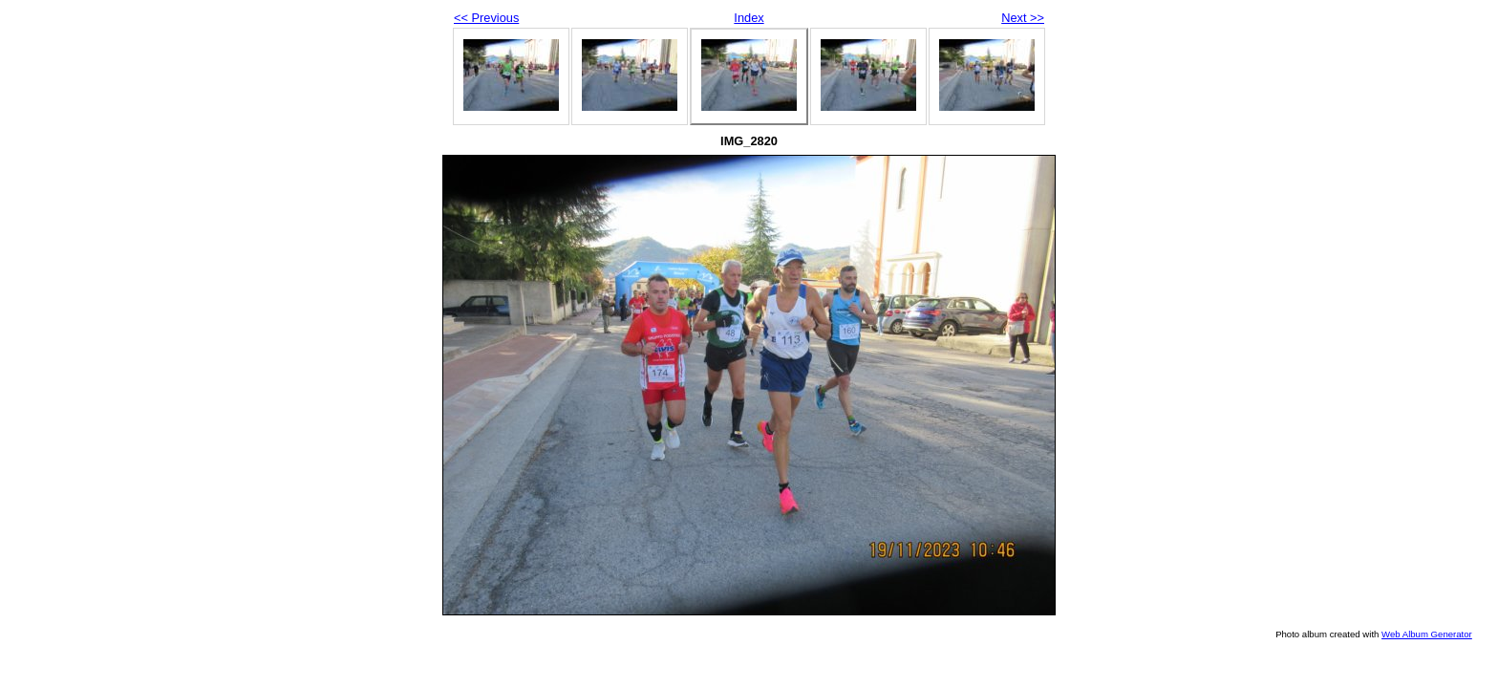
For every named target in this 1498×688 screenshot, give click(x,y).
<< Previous (486, 18)
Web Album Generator (1426, 634)
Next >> (1022, 18)
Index (748, 18)
